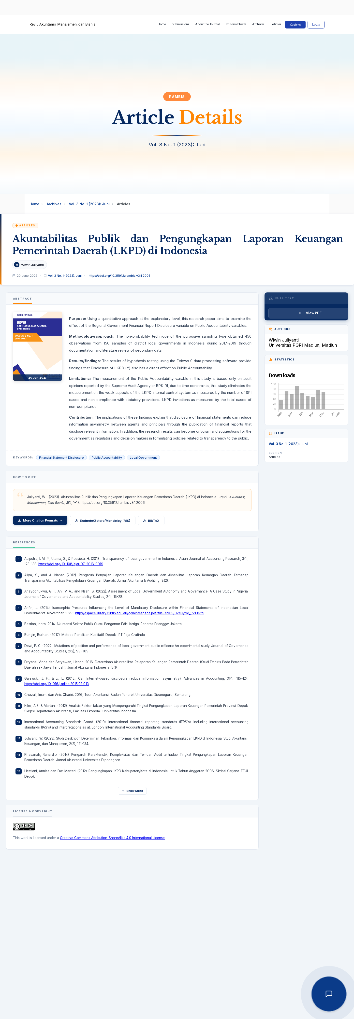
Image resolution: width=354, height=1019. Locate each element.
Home (162, 24)
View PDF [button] (314, 313)
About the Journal (207, 24)
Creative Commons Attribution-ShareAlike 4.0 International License (112, 838)
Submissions (180, 24)
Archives (258, 24)
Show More (132, 791)
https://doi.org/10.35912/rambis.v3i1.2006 (119, 275)
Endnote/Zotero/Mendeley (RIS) (102, 521)
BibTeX (151, 521)
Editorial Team (236, 24)
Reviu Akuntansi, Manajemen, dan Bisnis (62, 24)
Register (295, 24)
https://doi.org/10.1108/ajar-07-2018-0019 (70, 564)
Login (316, 24)
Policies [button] (275, 24)
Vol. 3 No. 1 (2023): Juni (89, 204)
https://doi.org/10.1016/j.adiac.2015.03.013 (56, 684)
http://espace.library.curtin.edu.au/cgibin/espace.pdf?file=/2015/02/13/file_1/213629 (139, 613)
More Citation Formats (40, 520)
